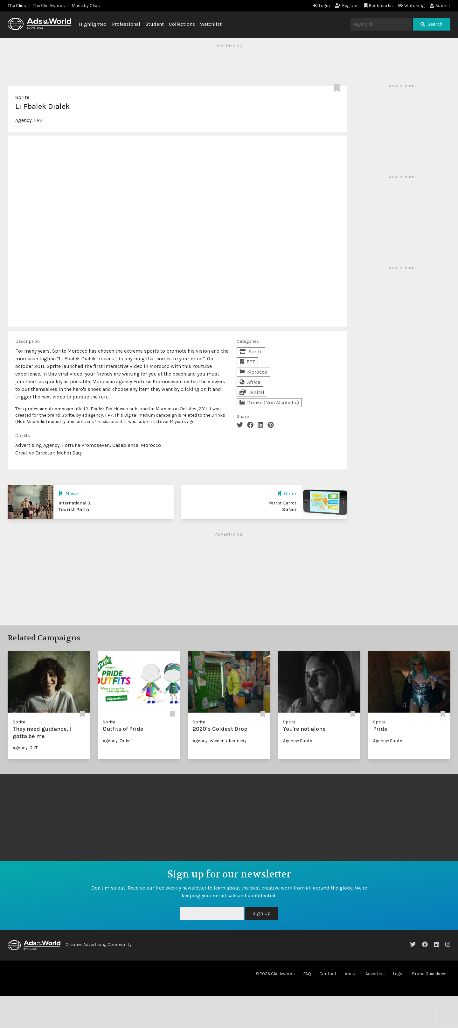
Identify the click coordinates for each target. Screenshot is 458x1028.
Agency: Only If (118, 740)
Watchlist (211, 24)
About (351, 973)
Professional (126, 24)
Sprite (22, 97)
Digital (251, 392)
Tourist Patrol (75, 509)
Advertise (375, 973)
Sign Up (262, 913)
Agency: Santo (297, 740)
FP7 (38, 120)
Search (431, 24)
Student (154, 24)
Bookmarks (378, 5)
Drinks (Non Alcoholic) (269, 402)
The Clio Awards (49, 5)
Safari (289, 509)
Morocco (253, 372)
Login (321, 5)
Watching (411, 5)
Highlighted (93, 24)
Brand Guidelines (429, 973)
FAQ (307, 973)
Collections (182, 24)
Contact (328, 973)
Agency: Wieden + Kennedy (219, 740)
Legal (398, 973)
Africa (249, 382)
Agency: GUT (25, 747)
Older (286, 493)
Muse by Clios (86, 5)
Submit (440, 5)
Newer (69, 493)
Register (347, 5)
